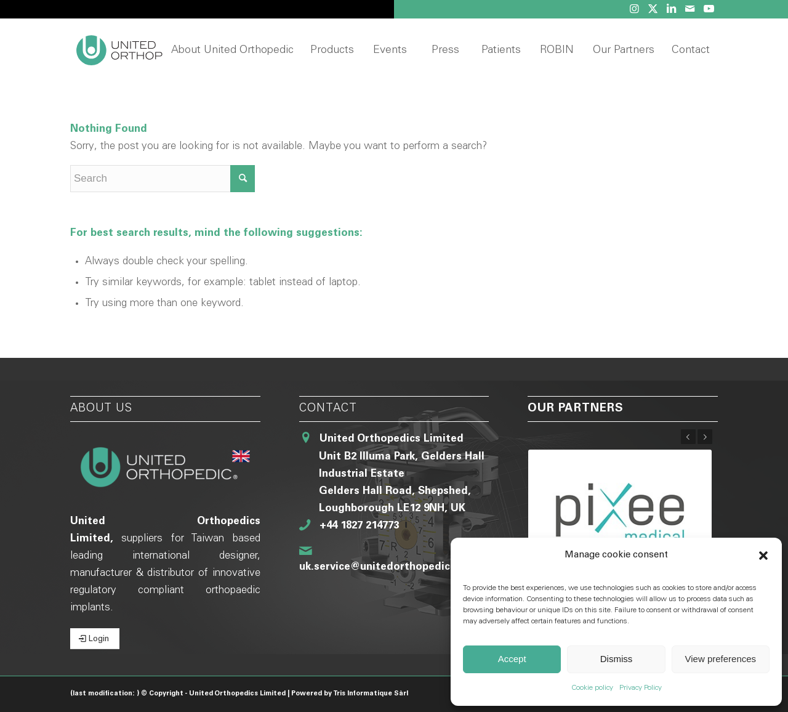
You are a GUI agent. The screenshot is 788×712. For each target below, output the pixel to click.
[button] (763, 555)
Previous (688, 436)
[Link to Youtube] (708, 9)
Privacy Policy (640, 688)
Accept (512, 658)
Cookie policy (592, 688)
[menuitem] (232, 50)
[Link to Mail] (690, 9)
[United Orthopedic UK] (140, 50)
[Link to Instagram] (634, 9)
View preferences (721, 658)
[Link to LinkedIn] (671, 9)
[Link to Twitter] (653, 9)
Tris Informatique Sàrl (370, 693)
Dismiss (616, 658)
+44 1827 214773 (359, 526)
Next (705, 436)
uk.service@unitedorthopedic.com (387, 567)
